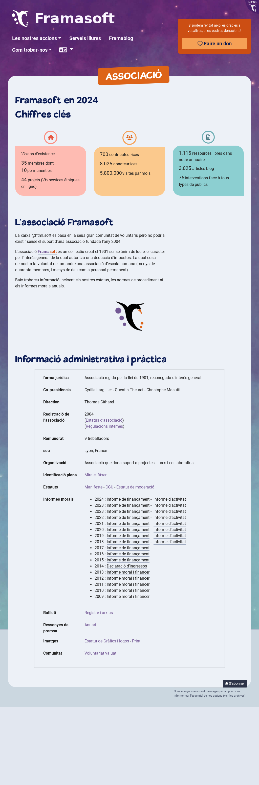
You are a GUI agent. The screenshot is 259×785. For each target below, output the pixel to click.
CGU (109, 487)
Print (136, 641)
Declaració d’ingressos (127, 566)
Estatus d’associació (104, 420)
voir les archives (234, 695)
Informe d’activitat (170, 499)
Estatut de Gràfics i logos (106, 641)
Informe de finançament (128, 499)
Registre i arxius (98, 612)
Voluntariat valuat (100, 653)
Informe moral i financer (128, 572)
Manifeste (93, 487)
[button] (36, 38)
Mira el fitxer (95, 475)
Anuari (90, 624)
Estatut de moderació (135, 487)
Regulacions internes (104, 426)
